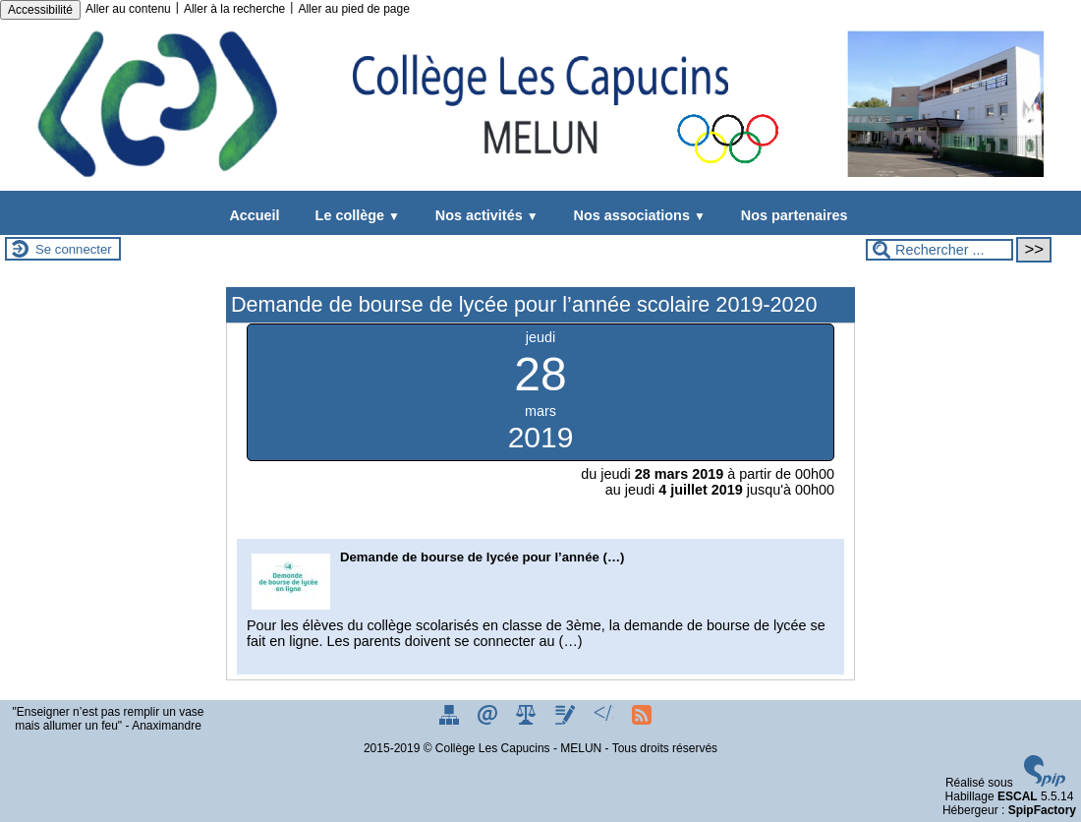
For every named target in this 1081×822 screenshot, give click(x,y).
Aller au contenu (128, 9)
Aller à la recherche (234, 9)
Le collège (354, 215)
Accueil (254, 215)
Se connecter (73, 249)
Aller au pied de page (353, 9)
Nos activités (483, 215)
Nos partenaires (790, 215)
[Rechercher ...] (939, 250)
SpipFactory (1042, 810)
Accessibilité (40, 10)
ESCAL (1017, 796)
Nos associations (636, 215)
